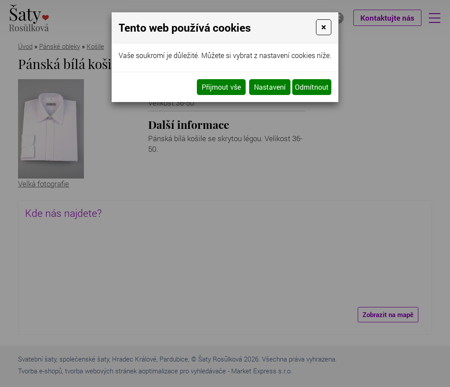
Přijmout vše (221, 86)
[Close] (323, 27)
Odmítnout (312, 86)
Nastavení (270, 86)
